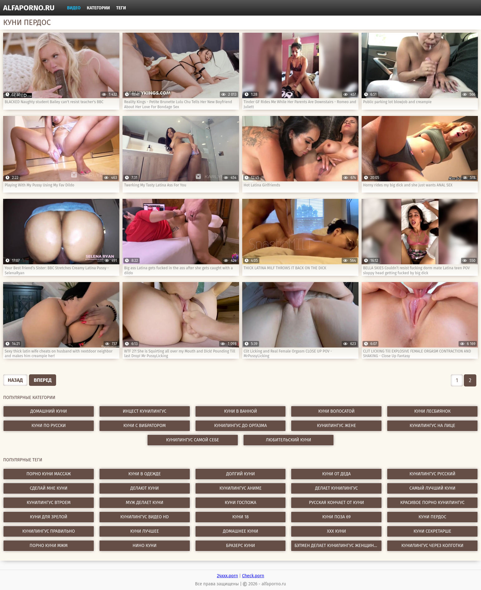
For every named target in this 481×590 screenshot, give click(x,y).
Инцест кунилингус (144, 411)
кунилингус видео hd (144, 517)
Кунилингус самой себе (192, 440)
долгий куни (240, 474)
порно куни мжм (49, 545)
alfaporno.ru (29, 7)
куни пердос (432, 517)
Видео (74, 8)
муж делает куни (144, 502)
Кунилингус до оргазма (240, 425)
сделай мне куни (48, 488)
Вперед (42, 380)
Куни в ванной (240, 411)
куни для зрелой (48, 517)
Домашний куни (48, 411)
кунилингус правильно (48, 531)
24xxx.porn (227, 575)
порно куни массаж (48, 474)
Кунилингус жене (336, 425)
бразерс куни (240, 545)
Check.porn (253, 575)
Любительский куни (288, 440)
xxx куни (336, 531)
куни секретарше (432, 531)
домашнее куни (240, 531)
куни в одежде (144, 474)
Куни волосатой (336, 411)
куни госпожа (240, 502)
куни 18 (240, 517)
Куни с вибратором (144, 425)
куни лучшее (144, 531)
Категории (98, 8)
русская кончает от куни (336, 502)
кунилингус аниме (240, 488)
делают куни (144, 488)
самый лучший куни (432, 488)
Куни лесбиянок (432, 411)
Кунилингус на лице (432, 425)
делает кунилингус (336, 488)
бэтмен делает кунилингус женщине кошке (338, 545)
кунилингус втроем (48, 502)
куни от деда (336, 474)
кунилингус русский (432, 474)
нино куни (144, 545)
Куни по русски (48, 425)
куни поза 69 (336, 517)
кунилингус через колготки (433, 545)
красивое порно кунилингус (432, 502)
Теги (121, 8)
